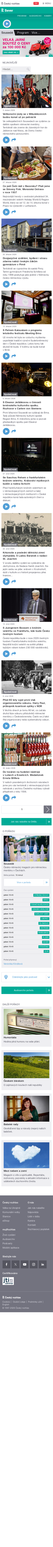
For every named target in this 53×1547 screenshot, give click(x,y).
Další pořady (11, 1004)
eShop (6, 1220)
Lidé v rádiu (34, 1216)
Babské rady (11, 1124)
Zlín (46, 951)
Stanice (6, 1216)
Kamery (48, 16)
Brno (45, 900)
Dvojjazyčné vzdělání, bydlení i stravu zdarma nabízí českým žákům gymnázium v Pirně (25, 261)
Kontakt (32, 1225)
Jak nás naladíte (36, 1208)
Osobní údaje (19, 1302)
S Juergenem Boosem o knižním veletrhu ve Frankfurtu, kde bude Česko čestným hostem (26, 630)
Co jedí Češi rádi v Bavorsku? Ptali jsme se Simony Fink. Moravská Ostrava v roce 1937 (26, 189)
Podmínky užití (35, 1302)
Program (21, 16)
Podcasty (7, 1243)
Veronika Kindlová (13, 963)
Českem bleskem (14, 1080)
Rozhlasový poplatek (38, 1229)
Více (36, 32)
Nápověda (33, 1212)
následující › (48, 809)
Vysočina (43, 947)
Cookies (6, 1302)
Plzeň (45, 937)
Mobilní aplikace (11, 1247)
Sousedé (9, 863)
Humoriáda (10, 1037)
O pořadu (9, 831)
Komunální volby (11, 1212)
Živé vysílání (9, 1235)
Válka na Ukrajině (11, 1208)
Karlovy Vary (41, 914)
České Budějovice (39, 905)
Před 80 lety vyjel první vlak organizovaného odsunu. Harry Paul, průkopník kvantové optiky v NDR (24, 703)
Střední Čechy (41, 895)
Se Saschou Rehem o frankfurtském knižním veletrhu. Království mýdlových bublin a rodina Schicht (26, 480)
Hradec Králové (40, 909)
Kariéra (31, 1220)
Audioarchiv (35, 16)
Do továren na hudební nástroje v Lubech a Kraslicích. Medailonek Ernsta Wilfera (23, 775)
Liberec (44, 919)
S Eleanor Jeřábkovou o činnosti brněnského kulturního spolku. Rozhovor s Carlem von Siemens (22, 405)
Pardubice (43, 933)
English (5, 1304)
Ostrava (44, 928)
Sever (45, 942)
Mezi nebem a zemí (15, 1170)
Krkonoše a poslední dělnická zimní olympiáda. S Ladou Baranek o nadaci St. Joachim (25, 555)
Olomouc (43, 923)
